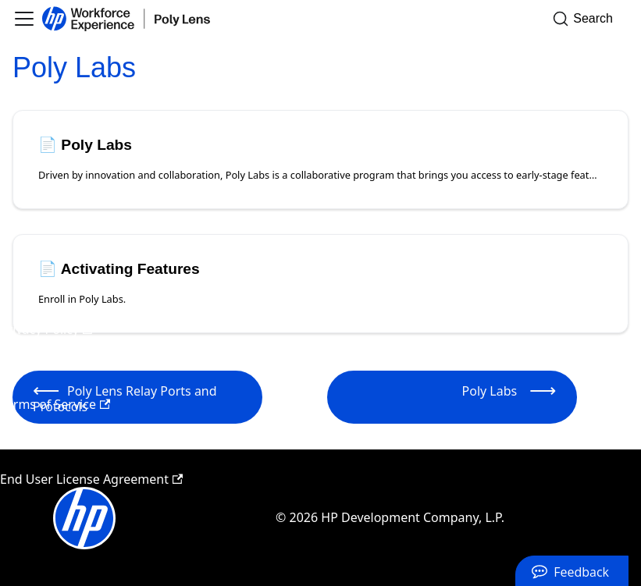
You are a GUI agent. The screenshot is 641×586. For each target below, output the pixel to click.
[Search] (588, 19)
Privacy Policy (46, 329)
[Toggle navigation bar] (24, 18)
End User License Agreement (91, 479)
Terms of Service (55, 404)
